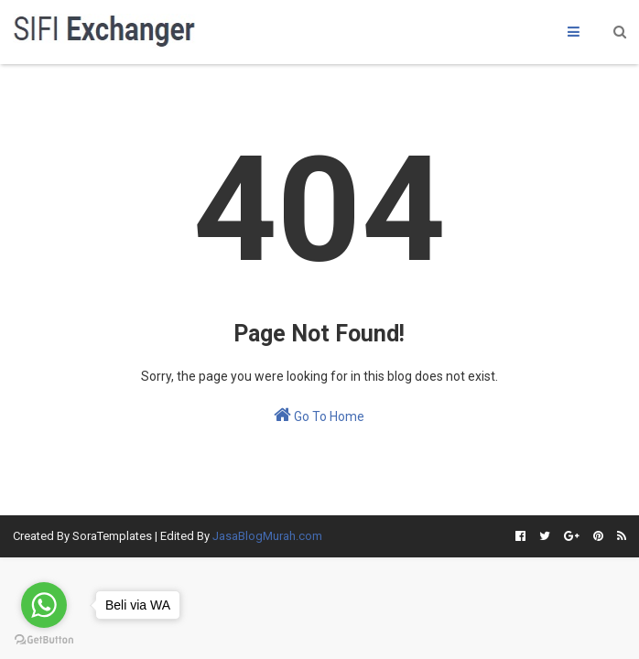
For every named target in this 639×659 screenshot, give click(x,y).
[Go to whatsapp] (44, 605)
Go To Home (319, 414)
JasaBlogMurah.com (267, 536)
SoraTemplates (112, 536)
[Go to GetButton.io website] (44, 640)
